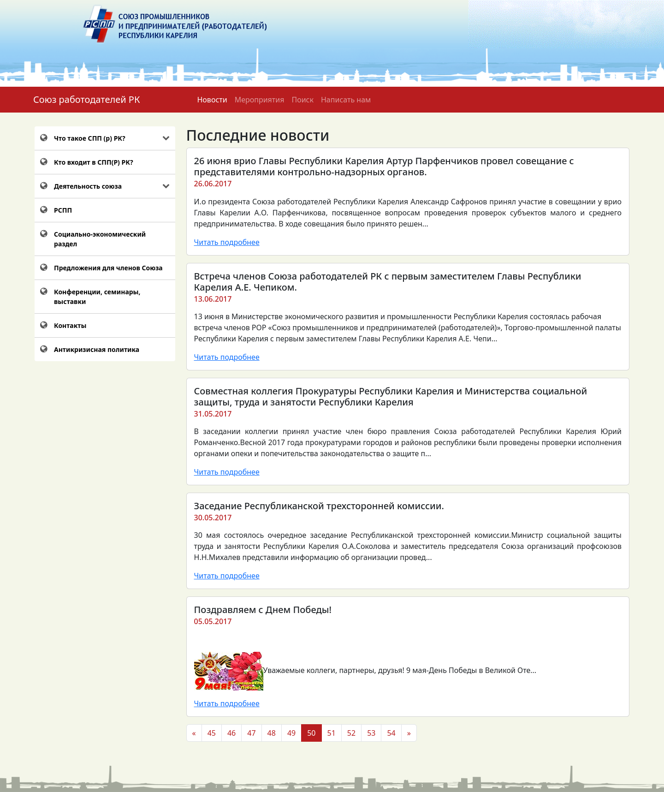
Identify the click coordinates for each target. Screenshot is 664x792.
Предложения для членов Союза (108, 267)
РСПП (63, 210)
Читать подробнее (227, 242)
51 (331, 733)
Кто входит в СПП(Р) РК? (93, 162)
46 (231, 733)
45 (212, 733)
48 (271, 733)
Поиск (302, 100)
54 (391, 733)
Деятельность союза (88, 186)
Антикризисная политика (96, 349)
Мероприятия (260, 100)
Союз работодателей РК (86, 99)
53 (371, 733)
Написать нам (346, 100)
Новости (212, 100)
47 (251, 733)
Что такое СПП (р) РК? (89, 138)
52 (351, 733)
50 (311, 733)
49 (291, 733)
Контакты (70, 325)
